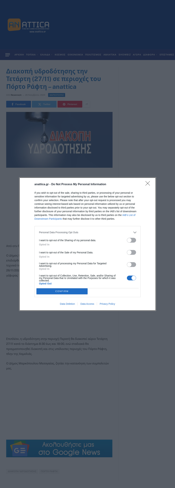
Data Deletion (67, 303)
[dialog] (87, 244)
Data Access (87, 303)
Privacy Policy (107, 303)
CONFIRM (62, 291)
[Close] (148, 184)
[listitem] (87, 232)
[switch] (131, 240)
